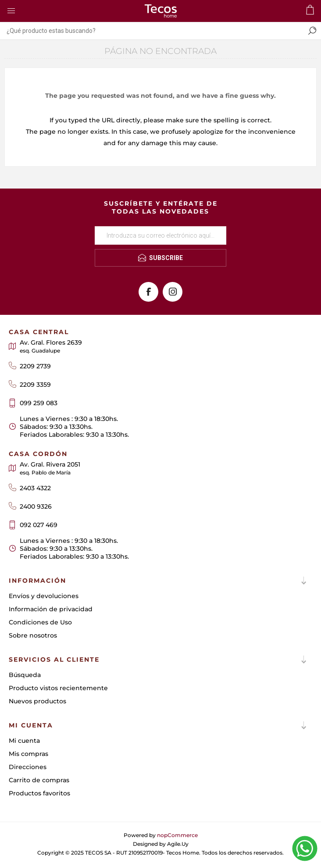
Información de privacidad (51, 609)
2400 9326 (36, 506)
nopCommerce (177, 835)
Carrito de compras (39, 780)
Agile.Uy (178, 844)
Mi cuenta (24, 741)
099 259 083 (38, 403)
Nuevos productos (37, 701)
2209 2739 (35, 366)
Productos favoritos (39, 793)
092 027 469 (38, 525)
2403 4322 (35, 488)
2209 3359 (35, 384)
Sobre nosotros (33, 635)
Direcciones (27, 767)
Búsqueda (25, 675)
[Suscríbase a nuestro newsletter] (160, 235)
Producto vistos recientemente (58, 688)
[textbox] (151, 30)
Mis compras (28, 754)
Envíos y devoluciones (43, 596)
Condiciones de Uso (40, 622)
